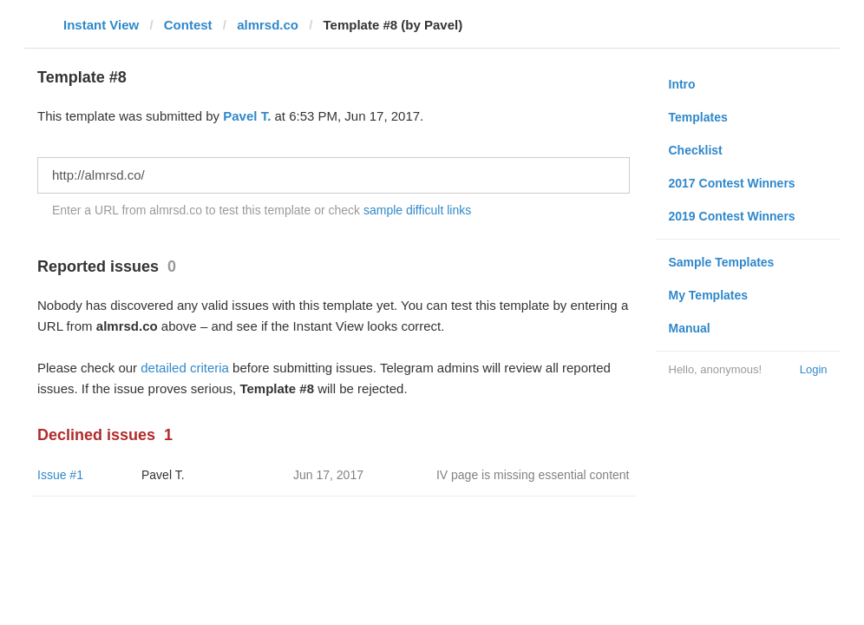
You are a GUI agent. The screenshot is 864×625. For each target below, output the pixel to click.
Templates (698, 117)
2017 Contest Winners (732, 183)
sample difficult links (417, 210)
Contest (188, 24)
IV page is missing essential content (533, 475)
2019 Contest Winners (732, 216)
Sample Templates (722, 262)
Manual (689, 328)
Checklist (696, 150)
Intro (682, 84)
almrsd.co (267, 24)
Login (814, 369)
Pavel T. (247, 116)
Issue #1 (60, 475)
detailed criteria (185, 367)
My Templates (709, 295)
